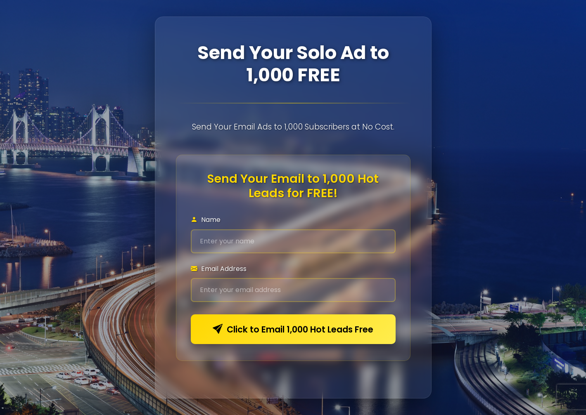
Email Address (219, 269)
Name (206, 219)
